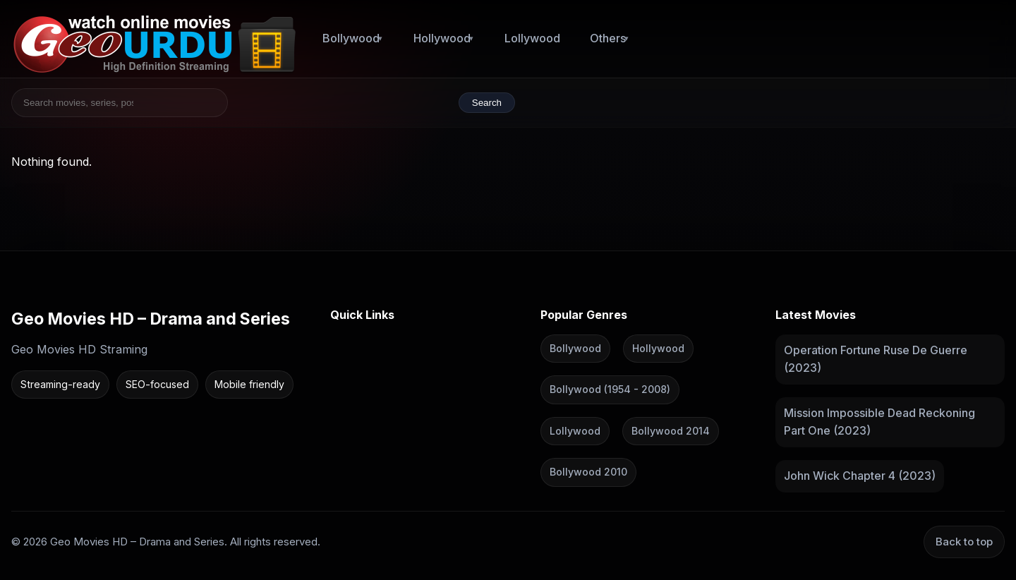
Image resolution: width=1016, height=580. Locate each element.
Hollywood (442, 38)
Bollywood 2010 (588, 472)
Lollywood (532, 38)
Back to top (964, 541)
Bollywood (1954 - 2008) (610, 389)
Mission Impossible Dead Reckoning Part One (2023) (879, 421)
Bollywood (351, 38)
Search (487, 102)
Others (608, 38)
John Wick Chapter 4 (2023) (860, 476)
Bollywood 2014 (670, 430)
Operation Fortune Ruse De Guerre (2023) (875, 358)
